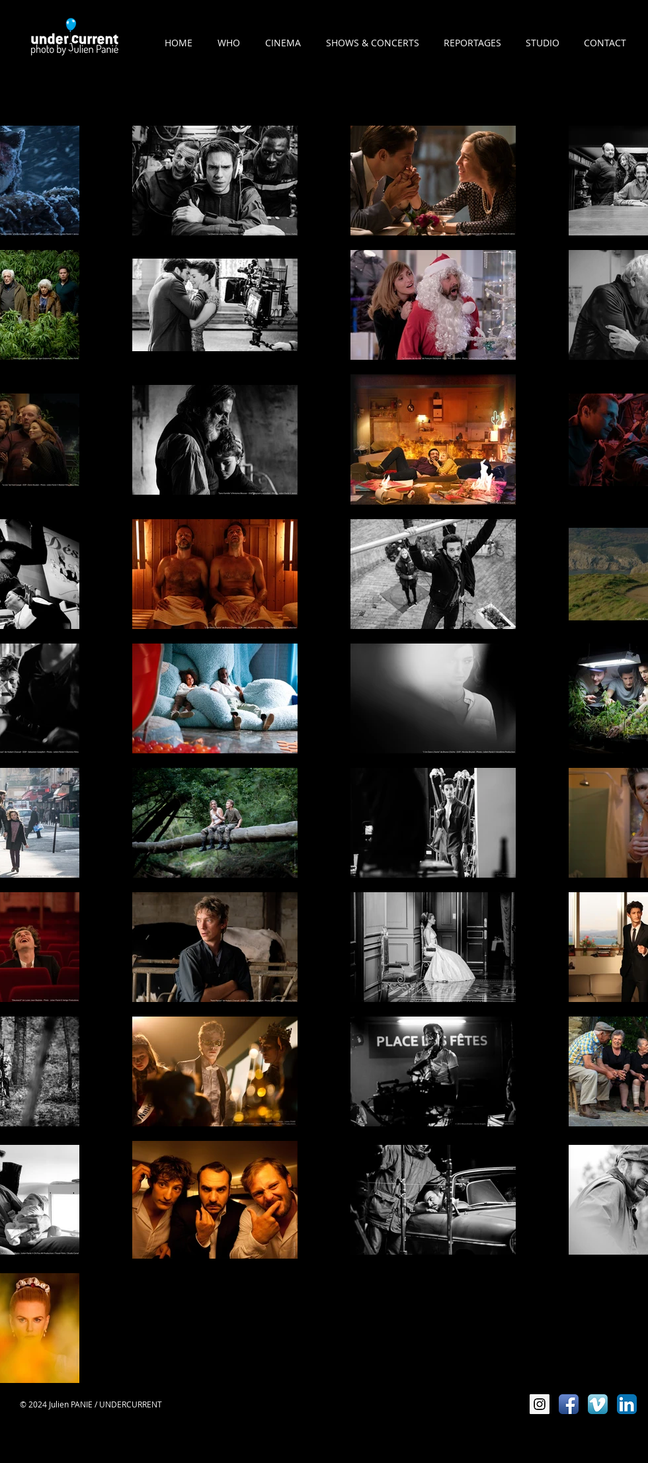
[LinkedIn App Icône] (627, 1404)
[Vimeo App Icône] (598, 1404)
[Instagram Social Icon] (539, 1404)
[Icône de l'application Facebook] (569, 1404)
